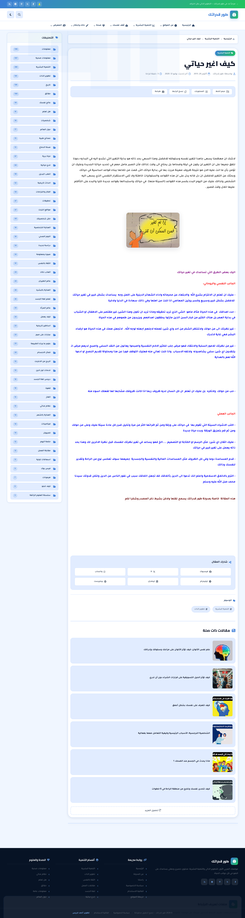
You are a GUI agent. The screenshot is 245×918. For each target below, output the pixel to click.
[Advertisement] (152, 124)
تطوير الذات (200, 609)
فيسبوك (205, 572)
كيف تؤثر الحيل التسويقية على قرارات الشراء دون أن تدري (179, 678)
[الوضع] (10, 14)
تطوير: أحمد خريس (81, 913)
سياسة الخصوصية (136, 886)
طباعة (159, 92)
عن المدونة (140, 874)
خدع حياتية (92, 897)
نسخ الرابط (179, 92)
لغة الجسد (91, 891)
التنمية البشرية (225, 53)
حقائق (45, 886)
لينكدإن (153, 581)
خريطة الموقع (139, 897)
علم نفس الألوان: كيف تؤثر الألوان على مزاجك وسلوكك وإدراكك (177, 650)
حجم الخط (222, 92)
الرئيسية (141, 869)
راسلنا (142, 880)
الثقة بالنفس (90, 880)
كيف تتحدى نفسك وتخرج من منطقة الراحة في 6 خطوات (181, 789)
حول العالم (43, 897)
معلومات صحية (41, 869)
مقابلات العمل (89, 886)
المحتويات (201, 92)
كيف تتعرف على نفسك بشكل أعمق (191, 705)
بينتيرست (100, 581)
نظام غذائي (43, 874)
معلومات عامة (41, 891)
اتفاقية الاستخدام (137, 891)
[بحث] (19, 14)
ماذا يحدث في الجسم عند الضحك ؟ (191, 761)
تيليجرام (205, 581)
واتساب (100, 572)
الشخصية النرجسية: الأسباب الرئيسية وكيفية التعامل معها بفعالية (174, 733)
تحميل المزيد (153, 810)
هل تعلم (44, 880)
